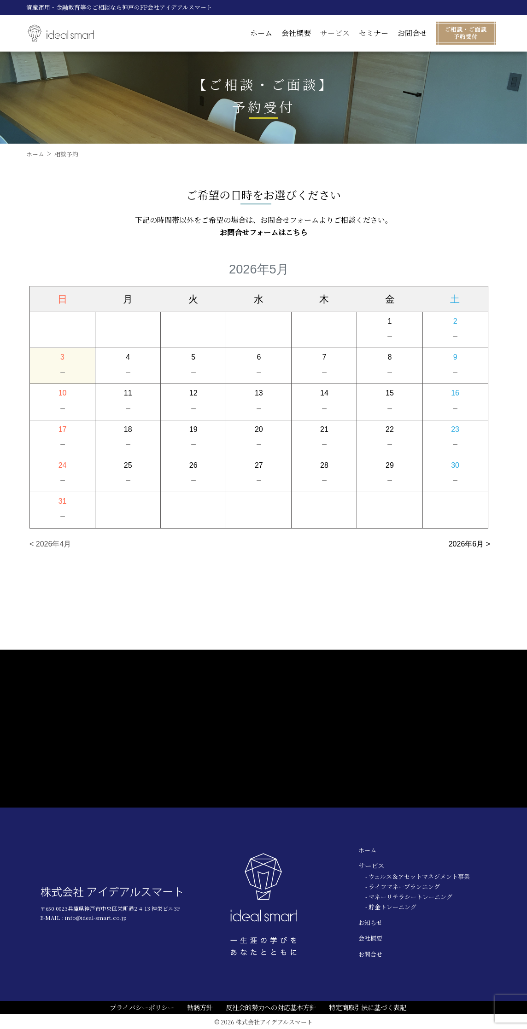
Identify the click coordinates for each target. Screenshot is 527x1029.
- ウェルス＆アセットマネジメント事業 (417, 876)
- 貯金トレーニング (390, 906)
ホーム (261, 33)
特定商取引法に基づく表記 (367, 1007)
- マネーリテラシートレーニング (408, 896)
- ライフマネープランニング (402, 886)
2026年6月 (466, 544)
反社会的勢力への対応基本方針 (271, 1007)
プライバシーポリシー (142, 1007)
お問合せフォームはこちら (264, 232)
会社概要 (296, 33)
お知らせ (370, 922)
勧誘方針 (200, 1007)
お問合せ (412, 33)
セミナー (373, 33)
